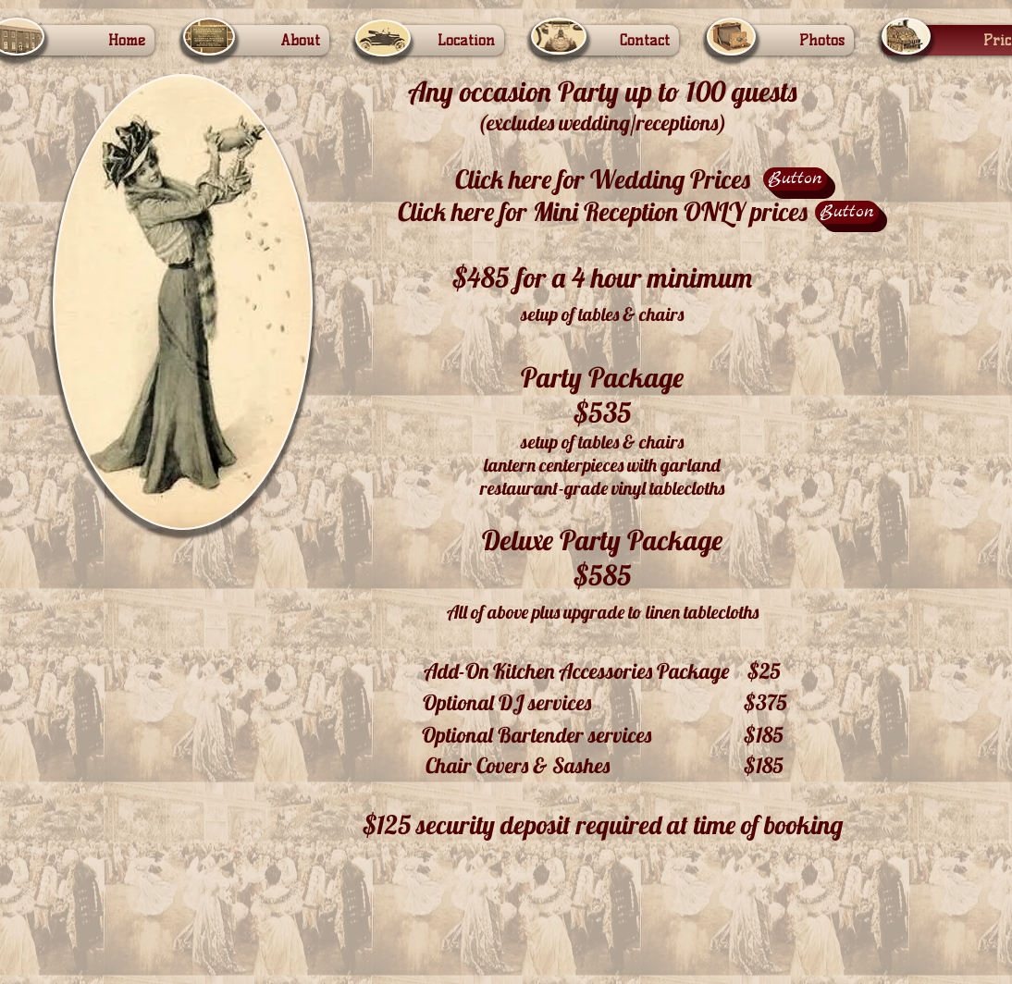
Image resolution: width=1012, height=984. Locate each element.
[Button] (795, 179)
